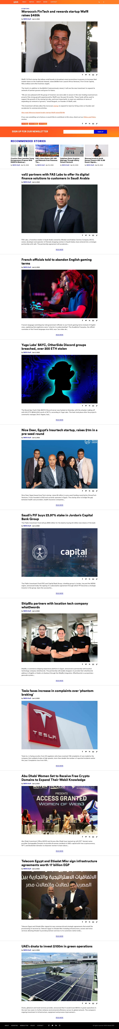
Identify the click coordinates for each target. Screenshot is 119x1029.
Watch (31, 2)
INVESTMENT (33, 123)
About (38, 2)
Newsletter (24, 1025)
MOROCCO (43, 123)
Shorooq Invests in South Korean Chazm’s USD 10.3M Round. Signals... (95, 160)
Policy (32, 1025)
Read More (59, 249)
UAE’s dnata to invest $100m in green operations (56, 946)
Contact (54, 2)
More (45, 2)
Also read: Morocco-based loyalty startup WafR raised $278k (43, 112)
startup (55, 106)
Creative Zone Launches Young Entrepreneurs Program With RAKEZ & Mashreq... (22, 160)
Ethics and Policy (90, 117)
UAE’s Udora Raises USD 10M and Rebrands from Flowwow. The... (46, 160)
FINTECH (24, 123)
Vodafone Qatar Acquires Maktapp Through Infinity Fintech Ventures (69, 160)
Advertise (14, 1025)
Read (24, 2)
